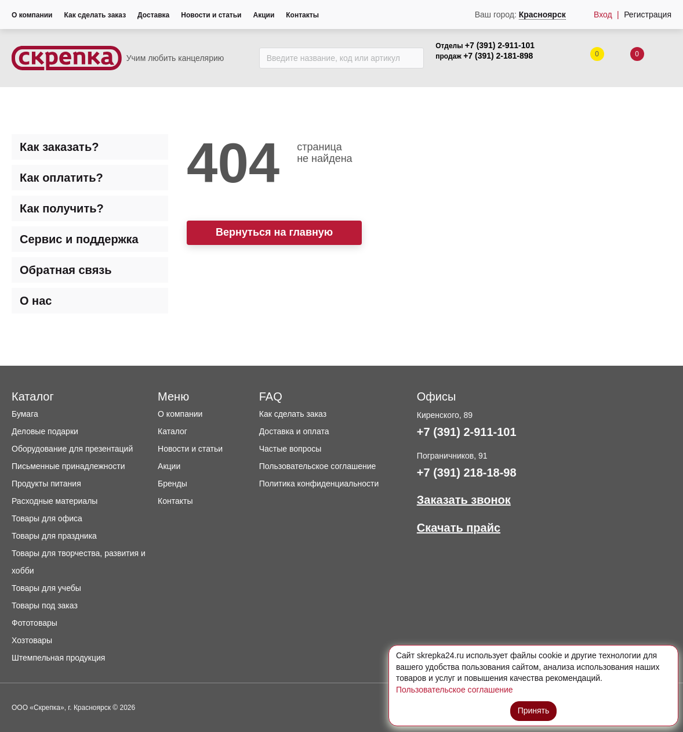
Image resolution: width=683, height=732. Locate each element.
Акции (263, 15)
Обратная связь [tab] (66, 270)
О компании (32, 15)
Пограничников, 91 (452, 455)
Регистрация (647, 14)
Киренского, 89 (445, 415)
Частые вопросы (290, 448)
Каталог (172, 431)
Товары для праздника (54, 535)
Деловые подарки (45, 431)
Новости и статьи (211, 15)
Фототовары (34, 623)
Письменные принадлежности (68, 466)
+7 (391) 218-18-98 (467, 472)
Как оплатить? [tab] (61, 177)
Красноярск (542, 14)
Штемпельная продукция (58, 657)
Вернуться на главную (274, 232)
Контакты (302, 15)
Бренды (172, 483)
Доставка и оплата (294, 431)
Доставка (153, 15)
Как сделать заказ (95, 15)
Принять (534, 710)
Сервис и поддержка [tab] (79, 239)
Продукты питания (46, 483)
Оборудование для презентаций (72, 448)
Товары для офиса (47, 518)
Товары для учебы (46, 588)
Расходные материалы (54, 501)
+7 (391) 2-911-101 (500, 45)
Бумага (25, 414)
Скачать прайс (458, 527)
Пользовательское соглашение (317, 466)
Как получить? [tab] (62, 208)
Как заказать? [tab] (59, 146)
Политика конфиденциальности (319, 483)
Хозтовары (32, 640)
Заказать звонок (464, 499)
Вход (603, 14)
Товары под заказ (45, 605)
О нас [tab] (36, 300)
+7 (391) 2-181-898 (498, 55)
